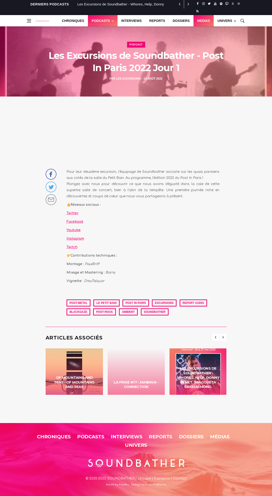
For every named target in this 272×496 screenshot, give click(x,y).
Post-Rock (104, 312)
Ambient (128, 312)
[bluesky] (232, 4)
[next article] (180, 4)
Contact (180, 478)
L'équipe (144, 478)
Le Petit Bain (106, 303)
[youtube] (215, 4)
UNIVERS (224, 21)
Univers (136, 445)
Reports (157, 21)
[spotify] (221, 4)
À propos (162, 478)
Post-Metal (78, 303)
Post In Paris (136, 303)
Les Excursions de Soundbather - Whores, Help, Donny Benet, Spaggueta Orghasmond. (198, 377)
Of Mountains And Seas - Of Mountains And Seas (74, 382)
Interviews (131, 21)
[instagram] (203, 4)
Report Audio (193, 303)
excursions (164, 303)
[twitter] (209, 4)
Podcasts (101, 21)
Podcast (136, 44)
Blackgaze (78, 312)
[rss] (197, 11)
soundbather (155, 312)
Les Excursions (128, 78)
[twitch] (227, 4)
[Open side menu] (29, 20)
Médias (203, 21)
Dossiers (181, 21)
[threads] (238, 4)
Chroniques (73, 21)
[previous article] (188, 4)
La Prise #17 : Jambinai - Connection (136, 384)
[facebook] (197, 4)
